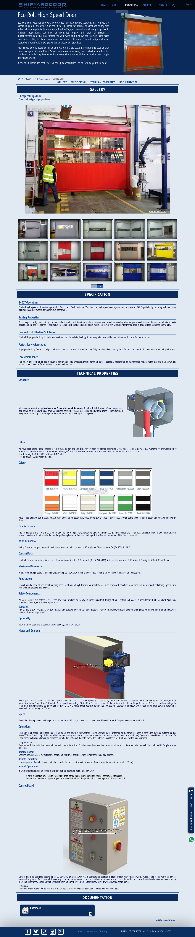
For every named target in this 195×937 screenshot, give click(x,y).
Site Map (103, 931)
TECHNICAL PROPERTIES (102, 82)
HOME (103, 5)
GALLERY (62, 82)
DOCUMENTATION (128, 82)
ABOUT (115, 5)
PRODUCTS (131, 5)
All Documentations (165, 920)
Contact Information (87, 931)
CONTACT (162, 5)
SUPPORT (148, 5)
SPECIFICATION (78, 82)
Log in (189, 4)
